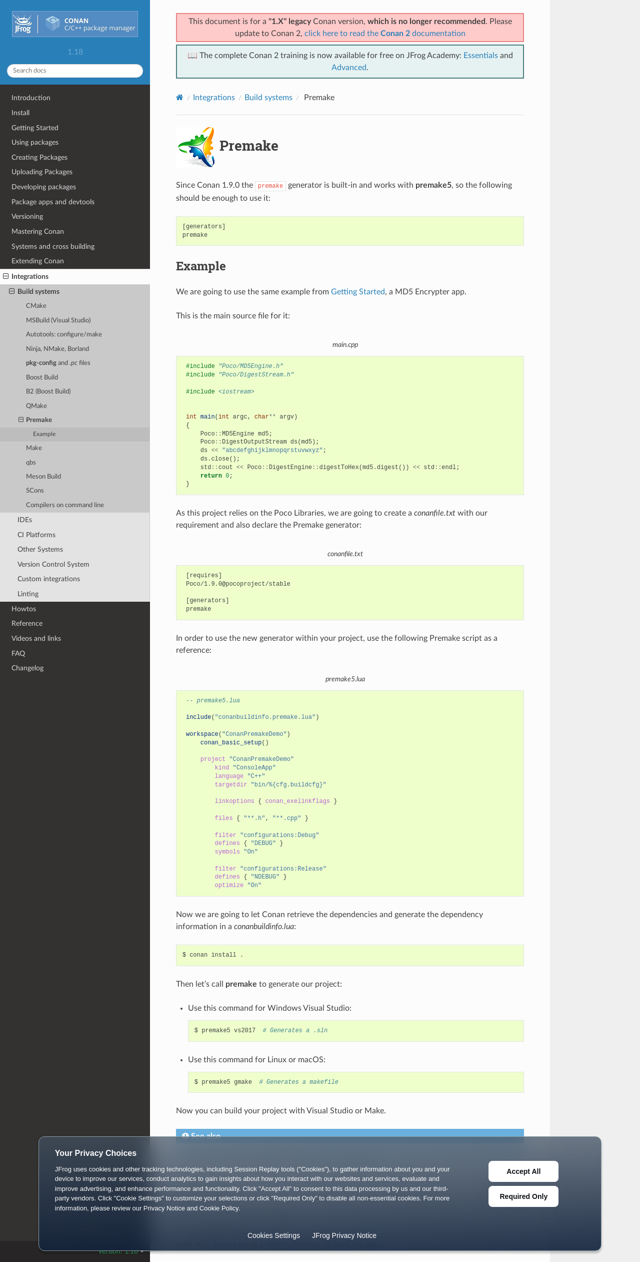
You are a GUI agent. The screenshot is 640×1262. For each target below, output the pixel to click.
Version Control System (54, 564)
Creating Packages (40, 157)
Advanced (349, 68)
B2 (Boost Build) (48, 391)
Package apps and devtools (53, 202)
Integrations (25, 276)
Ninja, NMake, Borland (57, 349)
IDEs (25, 520)
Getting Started (35, 128)
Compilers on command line (65, 505)
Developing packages (44, 187)
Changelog (28, 668)
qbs (31, 463)
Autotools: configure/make (64, 334)
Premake (35, 420)
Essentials (481, 56)
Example (44, 434)
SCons (35, 491)
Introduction (31, 98)
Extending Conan (38, 261)
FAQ (18, 653)
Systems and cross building (53, 246)
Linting (28, 594)
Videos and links (36, 638)
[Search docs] (75, 71)
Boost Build (42, 377)
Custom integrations (49, 579)
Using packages (35, 142)
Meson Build (43, 477)
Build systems (34, 291)
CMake (36, 306)
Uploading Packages (42, 172)
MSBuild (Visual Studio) (58, 320)
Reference (27, 623)
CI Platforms (37, 535)
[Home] (180, 97)
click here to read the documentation (385, 34)
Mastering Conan (38, 231)
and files (58, 363)
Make (34, 448)
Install (21, 113)
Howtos (24, 609)
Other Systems (40, 549)
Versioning (27, 216)
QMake (36, 406)
